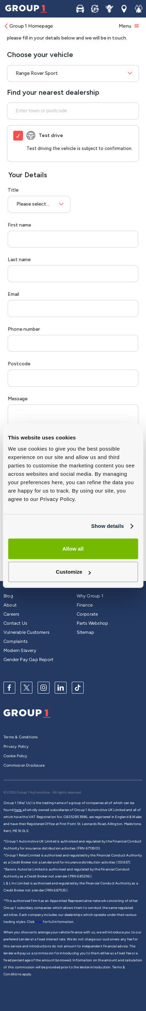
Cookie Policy (15, 756)
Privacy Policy (16, 746)
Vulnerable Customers (26, 632)
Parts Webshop (92, 623)
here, (18, 810)
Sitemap (85, 632)
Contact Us (15, 623)
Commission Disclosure (24, 765)
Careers (11, 614)
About (10, 605)
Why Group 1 (90, 595)
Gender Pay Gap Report (28, 659)
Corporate (87, 614)
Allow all (73, 549)
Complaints (15, 641)
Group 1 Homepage (28, 26)
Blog (8, 595)
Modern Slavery (19, 650)
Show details (107, 526)
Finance (85, 605)
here (39, 921)
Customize (73, 572)
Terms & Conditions (20, 737)
